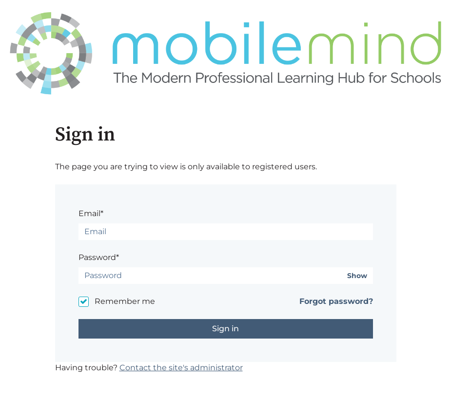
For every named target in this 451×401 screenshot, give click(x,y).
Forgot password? (336, 301)
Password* (98, 257)
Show (357, 276)
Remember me (125, 301)
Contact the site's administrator (181, 367)
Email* (90, 213)
